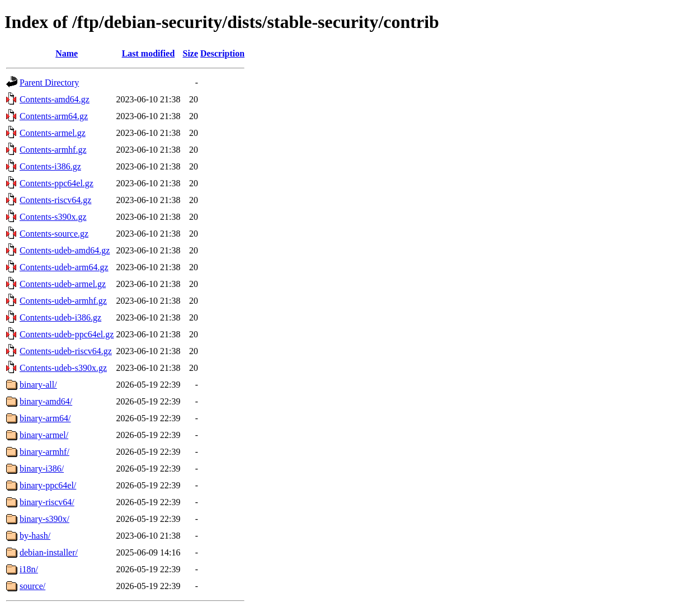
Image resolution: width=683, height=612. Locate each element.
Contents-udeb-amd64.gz (65, 250)
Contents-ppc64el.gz (56, 183)
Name (66, 53)
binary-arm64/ (45, 418)
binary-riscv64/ (47, 502)
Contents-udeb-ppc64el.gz (67, 334)
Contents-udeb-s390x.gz (63, 368)
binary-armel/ (44, 435)
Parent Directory (49, 82)
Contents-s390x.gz (53, 217)
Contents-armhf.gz (53, 149)
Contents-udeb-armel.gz (63, 284)
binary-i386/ (42, 468)
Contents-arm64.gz (54, 116)
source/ (32, 586)
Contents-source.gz (54, 233)
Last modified (148, 53)
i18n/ (29, 569)
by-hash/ (35, 535)
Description (222, 53)
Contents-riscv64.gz (55, 200)
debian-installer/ (49, 552)
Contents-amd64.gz (55, 99)
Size (191, 53)
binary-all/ (38, 384)
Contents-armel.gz (53, 133)
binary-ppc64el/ (48, 485)
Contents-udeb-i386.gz (60, 317)
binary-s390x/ (44, 519)
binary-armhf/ (44, 451)
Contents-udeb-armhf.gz (63, 300)
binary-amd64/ (46, 401)
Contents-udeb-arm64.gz (64, 267)
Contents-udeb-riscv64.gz (66, 351)
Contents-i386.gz (50, 166)
